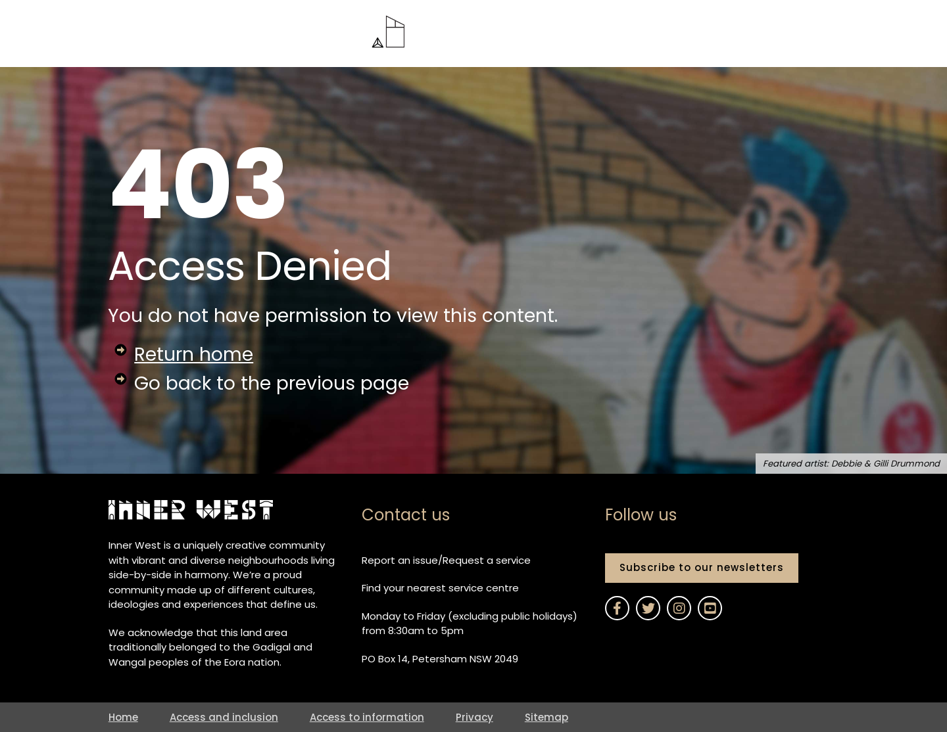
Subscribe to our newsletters (701, 567)
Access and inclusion (224, 717)
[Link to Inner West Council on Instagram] (679, 608)
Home (123, 717)
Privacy (474, 717)
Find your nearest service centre (440, 588)
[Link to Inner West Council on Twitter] (648, 608)
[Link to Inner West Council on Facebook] (617, 608)
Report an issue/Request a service (446, 560)
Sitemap (546, 717)
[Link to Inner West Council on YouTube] (710, 608)
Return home (193, 354)
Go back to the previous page (271, 383)
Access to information (367, 717)
